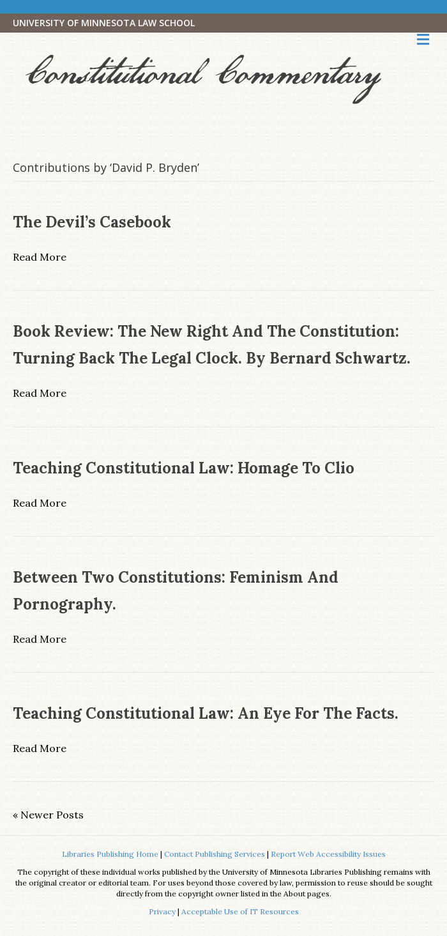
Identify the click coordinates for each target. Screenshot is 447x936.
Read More (39, 256)
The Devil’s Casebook (92, 222)
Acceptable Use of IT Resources (240, 911)
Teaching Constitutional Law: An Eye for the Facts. (205, 713)
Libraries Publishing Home (110, 854)
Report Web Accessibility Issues (328, 854)
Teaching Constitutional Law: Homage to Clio (183, 468)
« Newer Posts (48, 814)
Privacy (162, 911)
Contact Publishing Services (214, 854)
